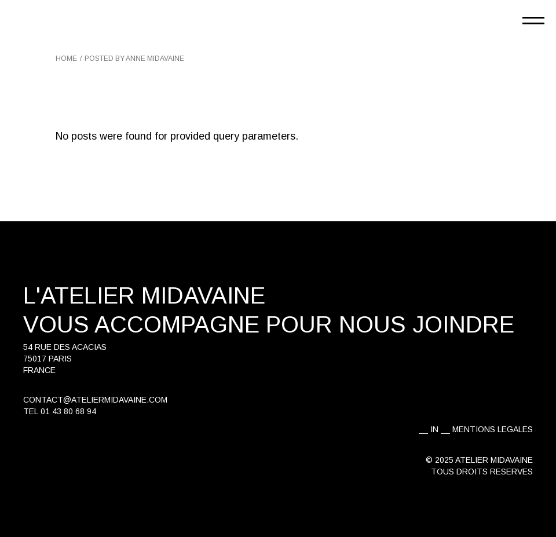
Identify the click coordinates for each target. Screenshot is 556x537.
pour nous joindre (390, 324)
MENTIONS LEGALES (492, 429)
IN (434, 429)
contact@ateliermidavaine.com (95, 399)
